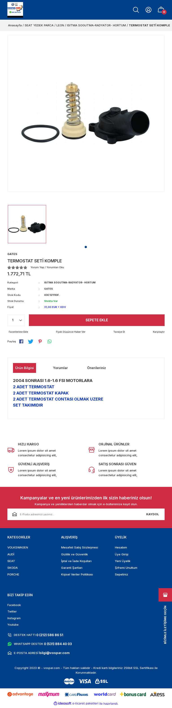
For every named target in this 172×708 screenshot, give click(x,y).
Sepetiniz (121, 575)
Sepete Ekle (97, 320)
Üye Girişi (121, 554)
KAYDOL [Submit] (152, 514)
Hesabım (121, 548)
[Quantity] (16, 320)
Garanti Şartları (71, 568)
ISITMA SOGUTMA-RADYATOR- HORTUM (71, 282)
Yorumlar (60, 368)
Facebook (14, 605)
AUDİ (10, 554)
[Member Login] (148, 9)
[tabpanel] (27, 224)
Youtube (13, 625)
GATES (48, 289)
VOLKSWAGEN (17, 548)
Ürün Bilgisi (24, 368)
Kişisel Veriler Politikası (77, 575)
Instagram (14, 619)
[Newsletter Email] (86, 514)
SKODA (12, 568)
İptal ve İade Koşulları (76, 561)
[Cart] (161, 9)
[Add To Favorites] (18, 332)
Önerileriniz (96, 368)
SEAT (11, 561)
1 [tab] (86, 247)
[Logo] (15, 10)
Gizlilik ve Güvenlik (74, 554)
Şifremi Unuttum (126, 568)
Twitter (12, 612)
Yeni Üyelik (122, 561)
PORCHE (13, 575)
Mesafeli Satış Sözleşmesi (79, 548)
